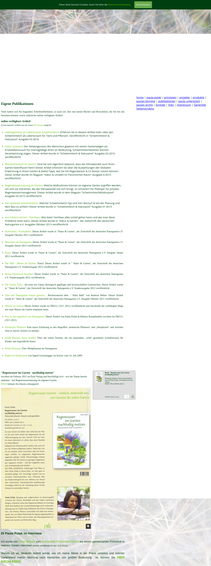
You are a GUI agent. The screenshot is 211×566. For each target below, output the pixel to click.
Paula (7, 252)
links (171, 105)
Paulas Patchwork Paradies (19, 274)
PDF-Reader (38, 125)
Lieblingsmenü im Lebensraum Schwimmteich (32, 132)
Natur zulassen (13, 146)
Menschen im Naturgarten (18, 242)
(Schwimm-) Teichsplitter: (18, 231)
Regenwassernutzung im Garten (23, 185)
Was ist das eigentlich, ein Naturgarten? (25, 316)
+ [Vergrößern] (89, 391)
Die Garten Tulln (13, 284)
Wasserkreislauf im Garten (20, 164)
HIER (4, 384)
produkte (198, 97)
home (140, 97)
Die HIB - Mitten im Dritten (20, 263)
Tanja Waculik (27, 541)
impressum (184, 105)
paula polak (153, 97)
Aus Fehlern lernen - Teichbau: (23, 217)
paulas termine (145, 101)
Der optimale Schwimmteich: (22, 203)
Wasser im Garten (14, 306)
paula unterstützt (189, 101)
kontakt (160, 105)
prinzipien (170, 97)
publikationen (166, 101)
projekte (184, 97)
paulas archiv (144, 105)
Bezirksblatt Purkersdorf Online (60, 541)
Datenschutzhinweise (119, 4)
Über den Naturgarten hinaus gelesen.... (26, 295)
